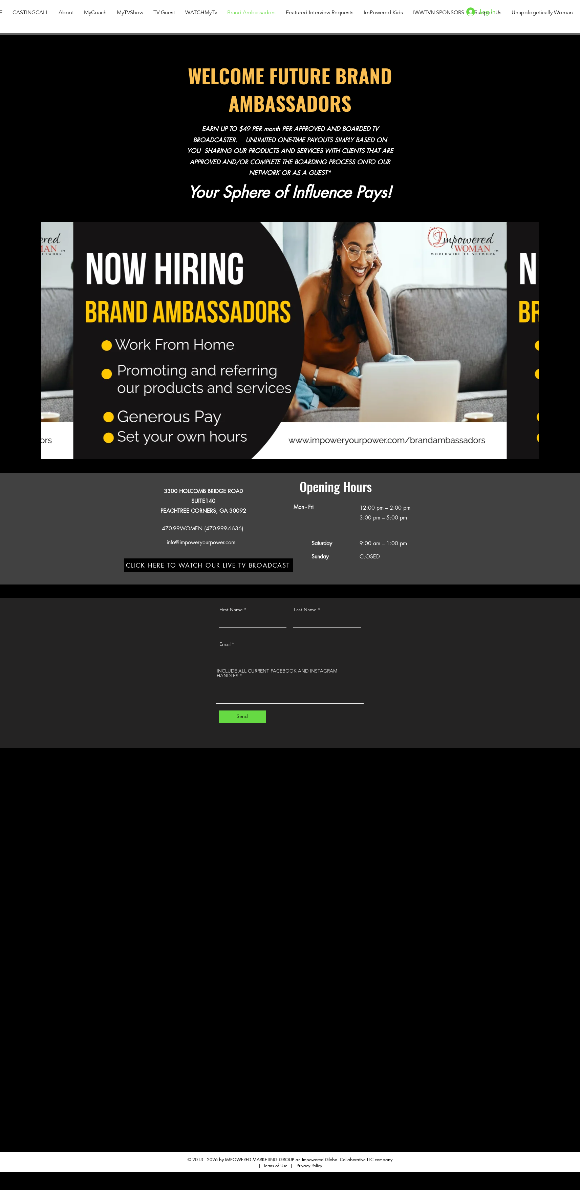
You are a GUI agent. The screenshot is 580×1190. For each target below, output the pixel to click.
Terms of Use (275, 1166)
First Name (231, 609)
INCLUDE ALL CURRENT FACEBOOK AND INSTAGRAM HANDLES (277, 673)
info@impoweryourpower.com (201, 542)
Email (225, 644)
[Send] (242, 716)
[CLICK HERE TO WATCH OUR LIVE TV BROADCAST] (208, 565)
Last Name (305, 609)
